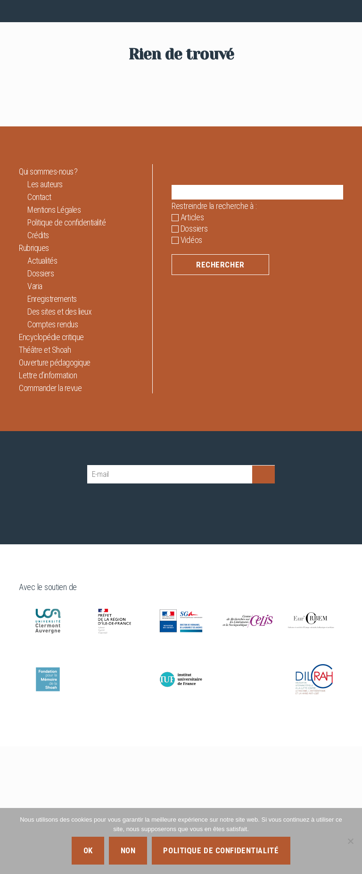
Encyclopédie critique (51, 465)
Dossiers (40, 401)
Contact (39, 325)
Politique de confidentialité (66, 350)
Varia (34, 414)
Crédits (38, 363)
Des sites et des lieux (59, 439)
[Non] (350, 841)
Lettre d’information (48, 503)
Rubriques (34, 376)
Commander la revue (50, 516)
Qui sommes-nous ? (48, 299)
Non (128, 850)
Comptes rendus (52, 452)
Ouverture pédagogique (54, 490)
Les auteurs (45, 312)
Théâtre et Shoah (45, 478)
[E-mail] (169, 602)
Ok (88, 850)
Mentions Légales (54, 337)
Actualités (42, 388)
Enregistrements (52, 427)
